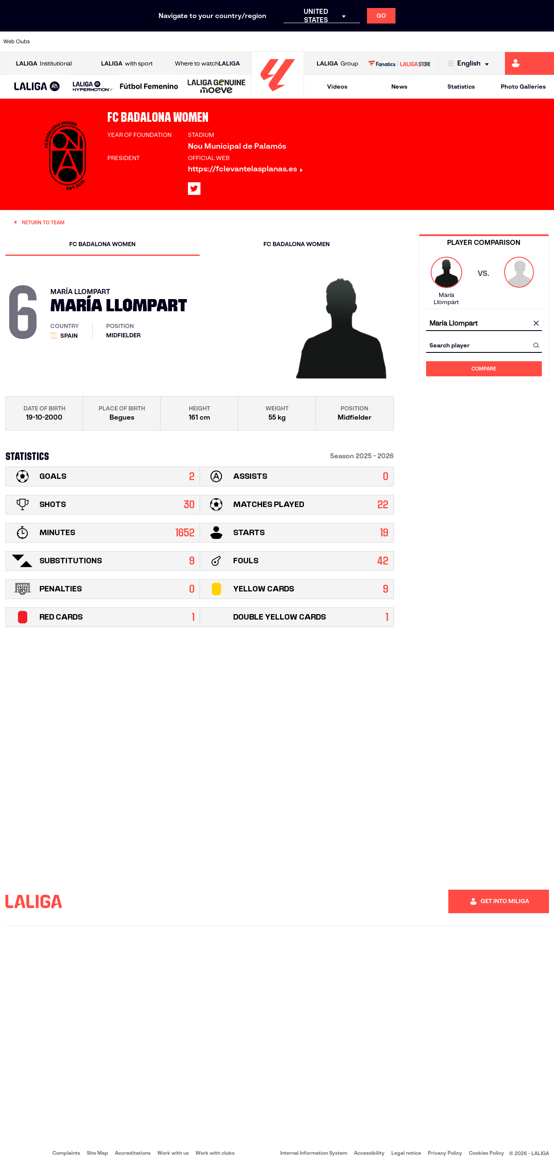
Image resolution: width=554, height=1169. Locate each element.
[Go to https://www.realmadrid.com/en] (414, 41)
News (399, 86)
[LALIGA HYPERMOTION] (93, 86)
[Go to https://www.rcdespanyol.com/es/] (336, 41)
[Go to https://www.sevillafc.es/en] (492, 41)
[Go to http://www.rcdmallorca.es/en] (362, 41)
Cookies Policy (486, 1153)
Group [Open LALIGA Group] (337, 63)
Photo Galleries (523, 86)
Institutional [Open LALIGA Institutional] (44, 63)
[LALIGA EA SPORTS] (37, 87)
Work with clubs (214, 1153)
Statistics (461, 86)
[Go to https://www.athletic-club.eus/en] (49, 41)
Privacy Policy (445, 1153)
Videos (337, 86)
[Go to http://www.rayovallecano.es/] (284, 41)
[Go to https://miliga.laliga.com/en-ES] (529, 63)
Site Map (97, 1153)
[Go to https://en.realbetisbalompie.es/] (388, 41)
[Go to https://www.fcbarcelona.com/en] (180, 41)
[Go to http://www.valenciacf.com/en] (518, 41)
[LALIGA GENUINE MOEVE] (216, 87)
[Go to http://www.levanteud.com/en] (258, 41)
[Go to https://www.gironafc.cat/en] (232, 41)
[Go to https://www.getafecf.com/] (206, 41)
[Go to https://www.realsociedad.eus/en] (466, 41)
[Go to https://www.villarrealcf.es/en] (544, 41)
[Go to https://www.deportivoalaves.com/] (127, 41)
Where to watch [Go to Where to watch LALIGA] (207, 63)
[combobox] (484, 323)
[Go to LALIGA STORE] (399, 63)
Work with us (173, 1153)
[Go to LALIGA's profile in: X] (194, 188)
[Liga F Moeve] (149, 87)
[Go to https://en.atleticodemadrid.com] (75, 41)
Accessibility (369, 1153)
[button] (37, 86)
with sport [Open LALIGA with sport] (127, 63)
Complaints (66, 1153)
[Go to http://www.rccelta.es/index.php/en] (310, 41)
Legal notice (406, 1153)
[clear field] (536, 323)
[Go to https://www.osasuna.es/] (101, 41)
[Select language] (470, 63)
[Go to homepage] (278, 94)
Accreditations (133, 1153)
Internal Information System (313, 1153)
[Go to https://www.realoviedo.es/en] (440, 41)
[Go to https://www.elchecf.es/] (153, 41)
